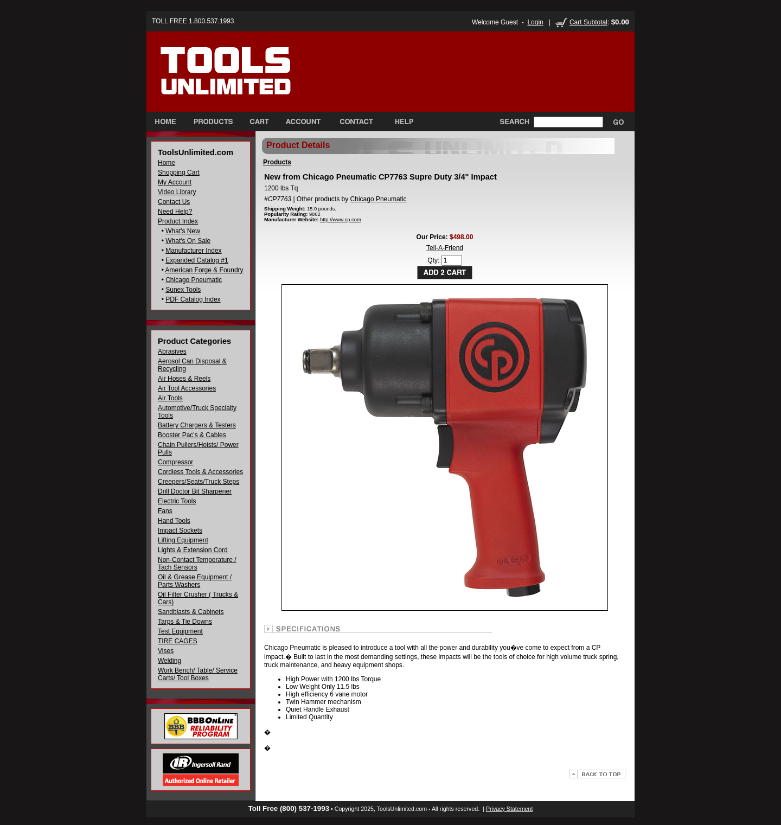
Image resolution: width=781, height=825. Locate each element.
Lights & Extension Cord (193, 550)
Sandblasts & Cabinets (190, 612)
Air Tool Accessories (187, 388)
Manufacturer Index (193, 250)
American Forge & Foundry (204, 270)
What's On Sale (187, 241)
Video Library (177, 192)
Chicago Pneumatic (193, 280)
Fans (165, 511)
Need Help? (175, 211)
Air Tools (170, 398)
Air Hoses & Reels (184, 378)
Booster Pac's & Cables (192, 435)
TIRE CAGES (177, 641)
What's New (182, 231)
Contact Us (174, 202)
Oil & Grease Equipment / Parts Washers (195, 581)
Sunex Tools (183, 289)
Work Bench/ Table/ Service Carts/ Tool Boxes (198, 674)
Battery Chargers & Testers (197, 425)
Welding (169, 660)
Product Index (178, 221)
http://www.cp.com (340, 219)
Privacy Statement (509, 808)
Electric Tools (177, 501)
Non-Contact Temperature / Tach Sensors (197, 563)
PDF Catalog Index (192, 299)
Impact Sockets (180, 530)
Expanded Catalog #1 (196, 260)
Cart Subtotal (588, 22)
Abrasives (172, 351)
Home (166, 163)
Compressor (175, 462)
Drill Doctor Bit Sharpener (195, 491)
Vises (166, 651)
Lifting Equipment (183, 540)
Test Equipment (180, 631)
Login (535, 22)
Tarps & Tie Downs (185, 621)
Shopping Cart (179, 172)
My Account (174, 182)
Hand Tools (174, 521)
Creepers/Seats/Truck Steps (198, 481)
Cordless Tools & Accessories (200, 472)
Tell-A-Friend (444, 248)
